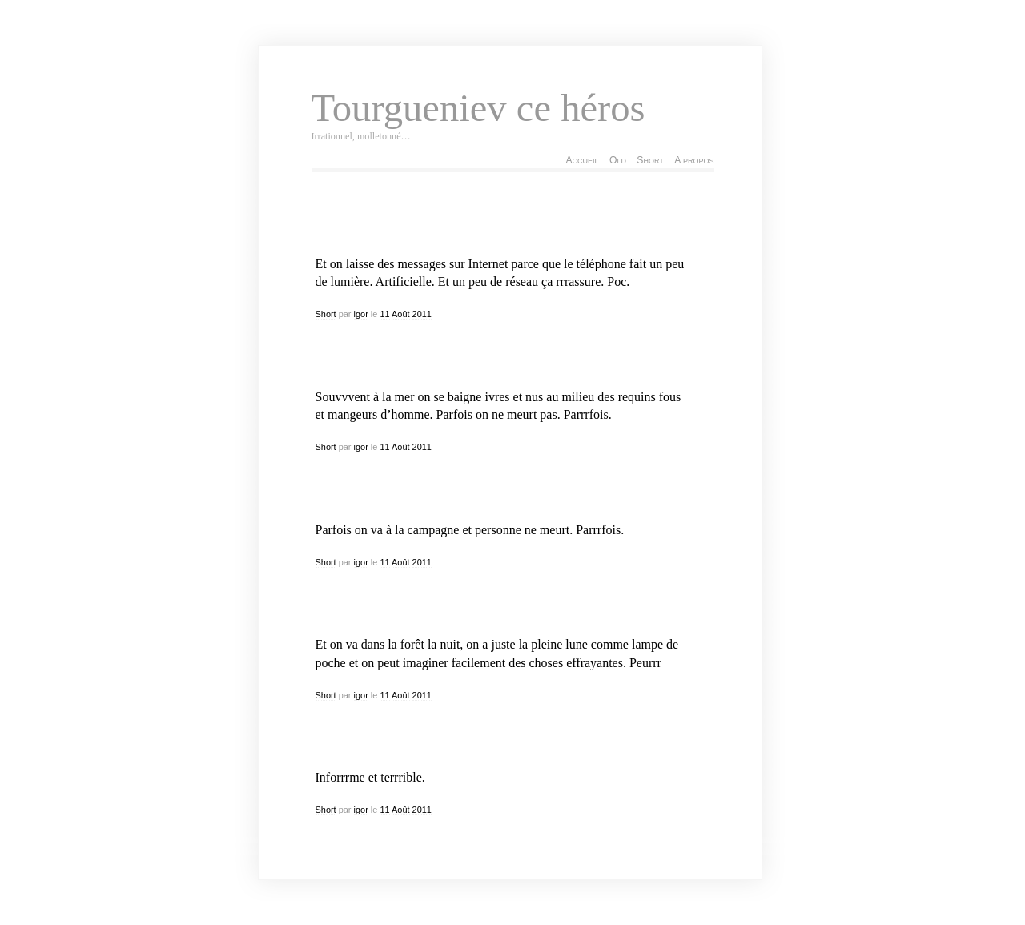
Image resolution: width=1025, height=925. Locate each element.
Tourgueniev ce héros (478, 108)
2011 (422, 314)
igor (361, 314)
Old (617, 160)
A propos (693, 160)
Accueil (581, 160)
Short (650, 160)
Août (401, 314)
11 (384, 314)
